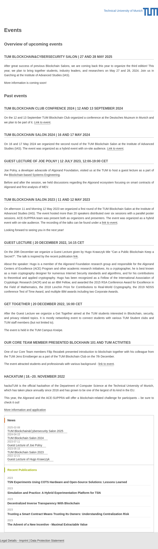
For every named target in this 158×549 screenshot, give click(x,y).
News (11, 420)
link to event (109, 222)
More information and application (25, 409)
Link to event (42, 122)
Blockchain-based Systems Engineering (34, 174)
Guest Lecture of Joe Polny (24, 445)
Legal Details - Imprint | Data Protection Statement (32, 540)
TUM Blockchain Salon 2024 (25, 438)
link (75, 256)
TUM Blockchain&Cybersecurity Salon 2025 (35, 431)
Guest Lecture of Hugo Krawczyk (28, 459)
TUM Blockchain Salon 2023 (25, 452)
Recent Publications (22, 470)
